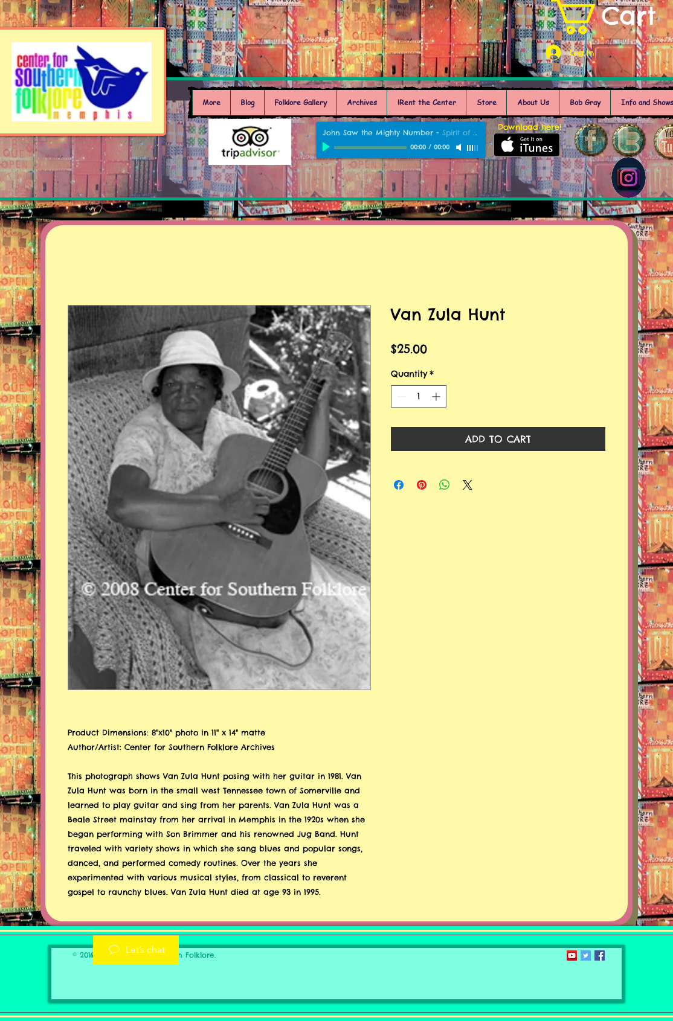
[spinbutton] (419, 396)
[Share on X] (467, 485)
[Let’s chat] (136, 949)
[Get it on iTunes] (527, 145)
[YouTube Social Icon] (572, 955)
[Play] (327, 147)
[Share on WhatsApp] (444, 485)
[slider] (473, 148)
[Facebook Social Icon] (599, 955)
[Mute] (460, 147)
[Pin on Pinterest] (421, 485)
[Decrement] (400, 396)
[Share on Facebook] (398, 485)
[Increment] (437, 396)
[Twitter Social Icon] (586, 955)
